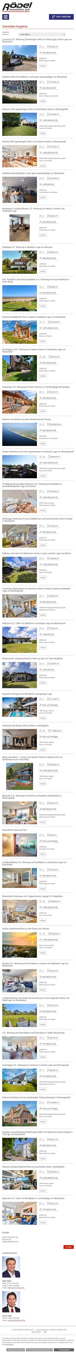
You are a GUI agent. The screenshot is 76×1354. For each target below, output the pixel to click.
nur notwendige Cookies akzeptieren (39, 1350)
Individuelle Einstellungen (15, 1350)
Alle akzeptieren (64, 1350)
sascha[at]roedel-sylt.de (16, 1320)
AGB (45, 1332)
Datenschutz (36, 1332)
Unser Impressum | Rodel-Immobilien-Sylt (51, 1329)
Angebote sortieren (5, 33)
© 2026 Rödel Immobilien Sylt (22, 1329)
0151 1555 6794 (63, 16)
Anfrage (68, 1247)
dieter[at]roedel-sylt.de (16, 1288)
